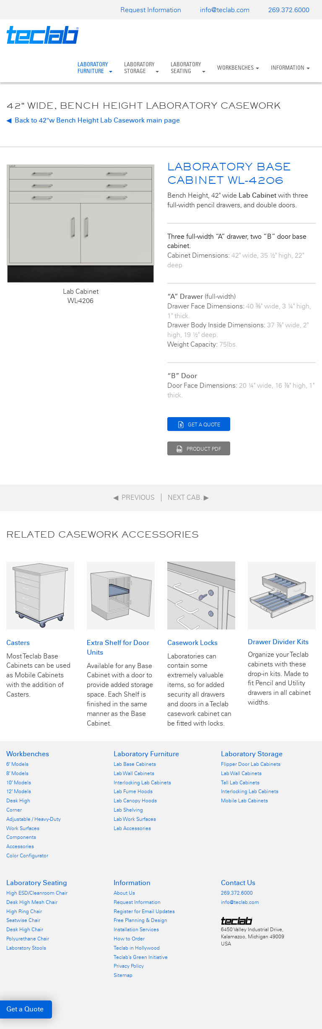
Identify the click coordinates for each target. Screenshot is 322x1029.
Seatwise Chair (23, 920)
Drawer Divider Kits (278, 642)
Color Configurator (27, 856)
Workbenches (238, 67)
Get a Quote (25, 1009)
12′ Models (18, 791)
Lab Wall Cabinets (134, 773)
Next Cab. (188, 497)
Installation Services (136, 929)
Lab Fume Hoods (133, 791)
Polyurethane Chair (27, 939)
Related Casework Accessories (102, 534)
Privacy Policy (129, 966)
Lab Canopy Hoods (135, 801)
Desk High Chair (24, 929)
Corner (14, 810)
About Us (124, 893)
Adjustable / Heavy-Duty (33, 819)
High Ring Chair (24, 911)
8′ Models (17, 773)
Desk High (18, 801)
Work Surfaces (22, 828)
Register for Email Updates (144, 911)
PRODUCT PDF (199, 448)
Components (21, 837)
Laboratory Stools (26, 948)
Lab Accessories (132, 828)
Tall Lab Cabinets (240, 783)
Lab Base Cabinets (135, 764)
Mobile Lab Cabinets (244, 801)
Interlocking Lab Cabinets (142, 783)
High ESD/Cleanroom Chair (37, 893)
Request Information (150, 10)
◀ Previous (134, 497)
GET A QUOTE (199, 424)
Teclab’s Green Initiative (141, 957)
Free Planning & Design (140, 920)
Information (290, 67)
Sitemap (123, 975)
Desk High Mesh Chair (31, 902)
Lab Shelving (128, 810)
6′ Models (17, 764)
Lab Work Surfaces (135, 819)
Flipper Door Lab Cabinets (250, 764)
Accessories (20, 846)
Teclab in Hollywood (137, 948)
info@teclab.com (224, 10)
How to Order (129, 939)
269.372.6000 (288, 10)
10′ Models (18, 783)
